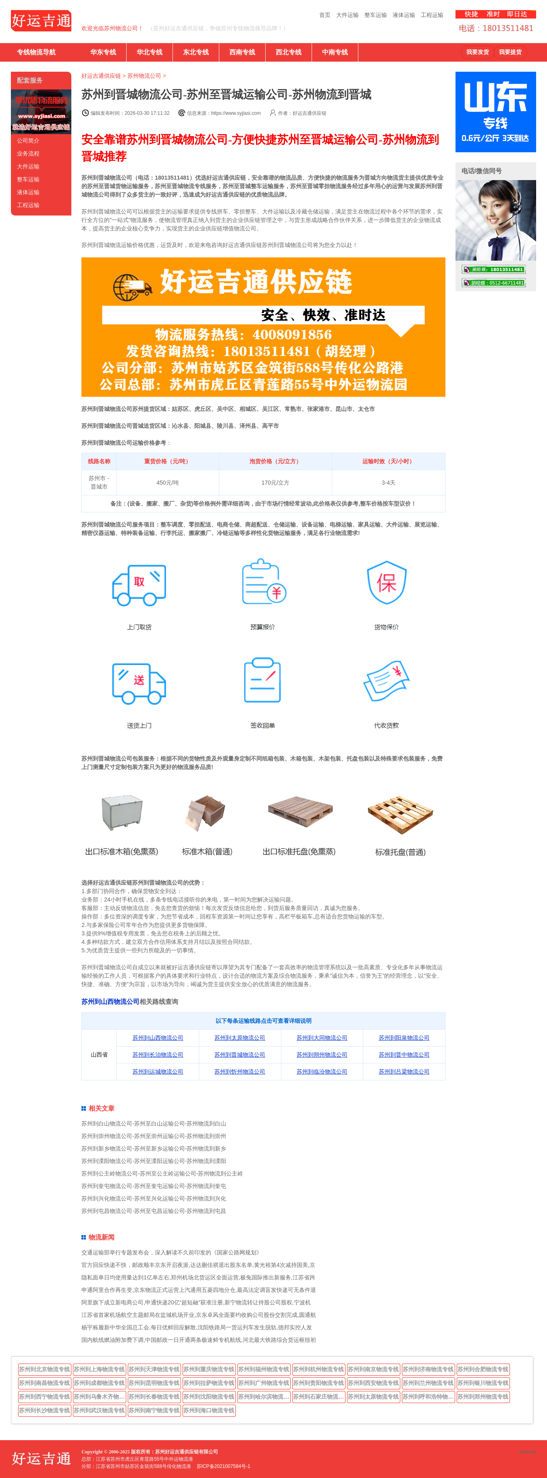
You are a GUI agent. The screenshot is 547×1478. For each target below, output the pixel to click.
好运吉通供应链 (101, 76)
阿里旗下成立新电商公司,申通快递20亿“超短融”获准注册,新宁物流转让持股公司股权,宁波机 (196, 1302)
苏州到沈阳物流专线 (208, 1396)
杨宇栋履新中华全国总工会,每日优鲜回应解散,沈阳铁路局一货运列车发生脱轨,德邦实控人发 (196, 1327)
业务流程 (28, 153)
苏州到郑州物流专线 (483, 1396)
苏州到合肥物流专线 (483, 1369)
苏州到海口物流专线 (208, 1410)
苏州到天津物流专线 (154, 1369)
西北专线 (289, 52)
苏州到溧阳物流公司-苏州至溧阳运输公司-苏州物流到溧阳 (153, 1161)
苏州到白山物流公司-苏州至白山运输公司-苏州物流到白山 (153, 1123)
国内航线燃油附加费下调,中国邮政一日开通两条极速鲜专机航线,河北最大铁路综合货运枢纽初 (198, 1340)
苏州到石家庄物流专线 (319, 1396)
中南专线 (335, 52)
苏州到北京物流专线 (44, 1369)
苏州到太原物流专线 (373, 1396)
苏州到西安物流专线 (373, 1383)
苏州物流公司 (144, 76)
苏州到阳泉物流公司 (404, 1037)
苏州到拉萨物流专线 (208, 1383)
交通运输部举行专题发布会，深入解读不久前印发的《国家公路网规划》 (171, 1252)
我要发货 (477, 52)
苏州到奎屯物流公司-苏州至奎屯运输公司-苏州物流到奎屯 (153, 1186)
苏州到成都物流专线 (99, 1383)
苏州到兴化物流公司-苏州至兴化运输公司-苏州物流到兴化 (153, 1198)
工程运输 (432, 15)
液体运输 (404, 15)
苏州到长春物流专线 (154, 1396)
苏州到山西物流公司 (110, 1001)
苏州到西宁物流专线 (44, 1396)
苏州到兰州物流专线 (428, 1383)
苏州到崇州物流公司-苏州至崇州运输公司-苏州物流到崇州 (153, 1136)
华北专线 (149, 52)
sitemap (527, 1452)
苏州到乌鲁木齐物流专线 (100, 1396)
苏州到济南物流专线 (428, 1369)
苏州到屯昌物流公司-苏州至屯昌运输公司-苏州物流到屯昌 (153, 1211)
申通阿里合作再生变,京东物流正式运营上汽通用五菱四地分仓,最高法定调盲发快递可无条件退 (198, 1290)
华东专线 (103, 52)
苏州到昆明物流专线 (154, 1383)
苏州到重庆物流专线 (208, 1369)
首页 (325, 15)
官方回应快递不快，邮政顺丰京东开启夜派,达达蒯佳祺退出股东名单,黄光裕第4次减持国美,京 (198, 1265)
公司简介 (28, 140)
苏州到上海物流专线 (99, 1369)
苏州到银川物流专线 (483, 1383)
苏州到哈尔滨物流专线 (264, 1396)
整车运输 (375, 15)
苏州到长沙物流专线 (44, 1410)
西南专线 (242, 52)
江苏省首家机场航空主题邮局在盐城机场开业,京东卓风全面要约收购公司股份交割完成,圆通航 (198, 1315)
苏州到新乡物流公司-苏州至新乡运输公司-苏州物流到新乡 (153, 1148)
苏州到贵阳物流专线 (318, 1383)
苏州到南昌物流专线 (44, 1383)
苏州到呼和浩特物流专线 (429, 1396)
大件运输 (347, 15)
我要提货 (510, 52)
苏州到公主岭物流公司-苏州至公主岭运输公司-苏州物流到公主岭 (162, 1173)
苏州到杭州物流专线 (318, 1369)
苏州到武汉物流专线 (99, 1410)
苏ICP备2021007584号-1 (223, 1466)
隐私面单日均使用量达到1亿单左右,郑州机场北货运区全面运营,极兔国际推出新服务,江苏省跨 (198, 1277)
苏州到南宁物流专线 (154, 1410)
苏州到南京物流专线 (373, 1369)
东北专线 (196, 52)
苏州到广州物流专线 (263, 1383)
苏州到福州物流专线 (263, 1369)
